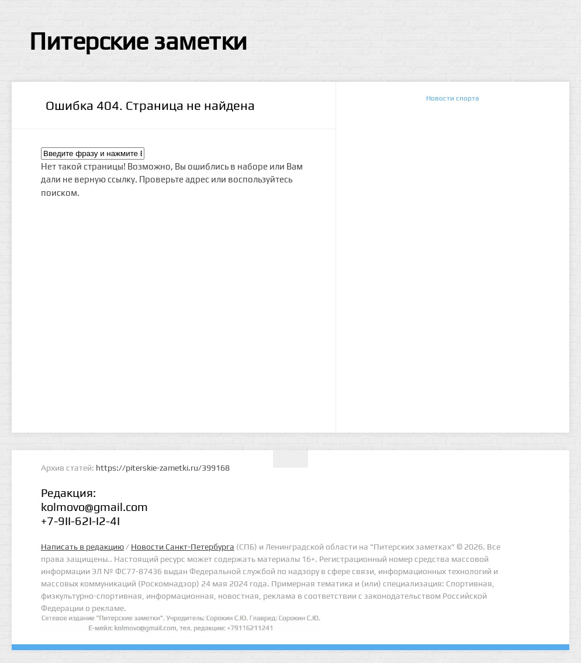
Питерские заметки (138, 41)
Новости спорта (452, 98)
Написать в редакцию (82, 546)
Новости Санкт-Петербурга (182, 546)
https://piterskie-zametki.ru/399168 (163, 467)
